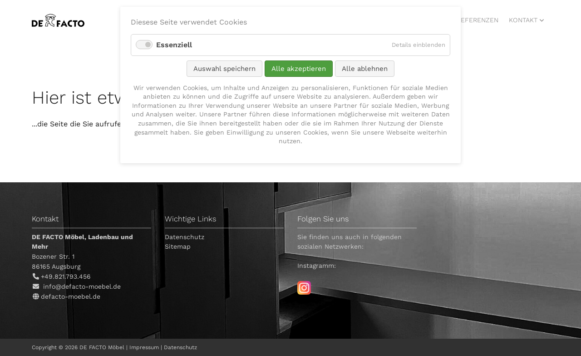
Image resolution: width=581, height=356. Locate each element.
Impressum (144, 347)
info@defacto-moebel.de (82, 286)
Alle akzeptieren (298, 69)
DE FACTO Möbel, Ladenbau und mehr (58, 20)
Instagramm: (316, 265)
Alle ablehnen (365, 69)
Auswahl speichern (224, 69)
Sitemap (178, 246)
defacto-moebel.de (70, 296)
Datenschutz (184, 237)
